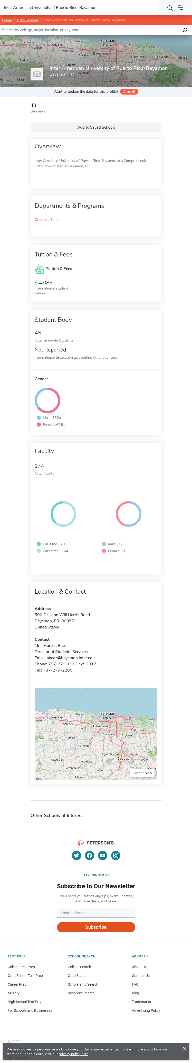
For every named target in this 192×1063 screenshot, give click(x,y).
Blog (135, 993)
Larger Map (14, 80)
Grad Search (78, 976)
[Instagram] (115, 855)
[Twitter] (76, 855)
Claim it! (128, 91)
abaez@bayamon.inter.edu (71, 658)
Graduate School (48, 220)
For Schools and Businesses (30, 1010)
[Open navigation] (180, 7)
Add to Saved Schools (96, 127)
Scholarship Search (83, 984)
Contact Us (141, 976)
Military (14, 993)
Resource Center (81, 993)
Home (7, 20)
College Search (79, 967)
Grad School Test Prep (25, 976)
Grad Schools (28, 20)
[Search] (170, 7)
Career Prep (17, 984)
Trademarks (141, 1002)
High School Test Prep (25, 1002)
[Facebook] (89, 855)
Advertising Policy (146, 1010)
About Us (139, 967)
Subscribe (96, 927)
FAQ (135, 984)
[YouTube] (102, 855)
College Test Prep (21, 967)
